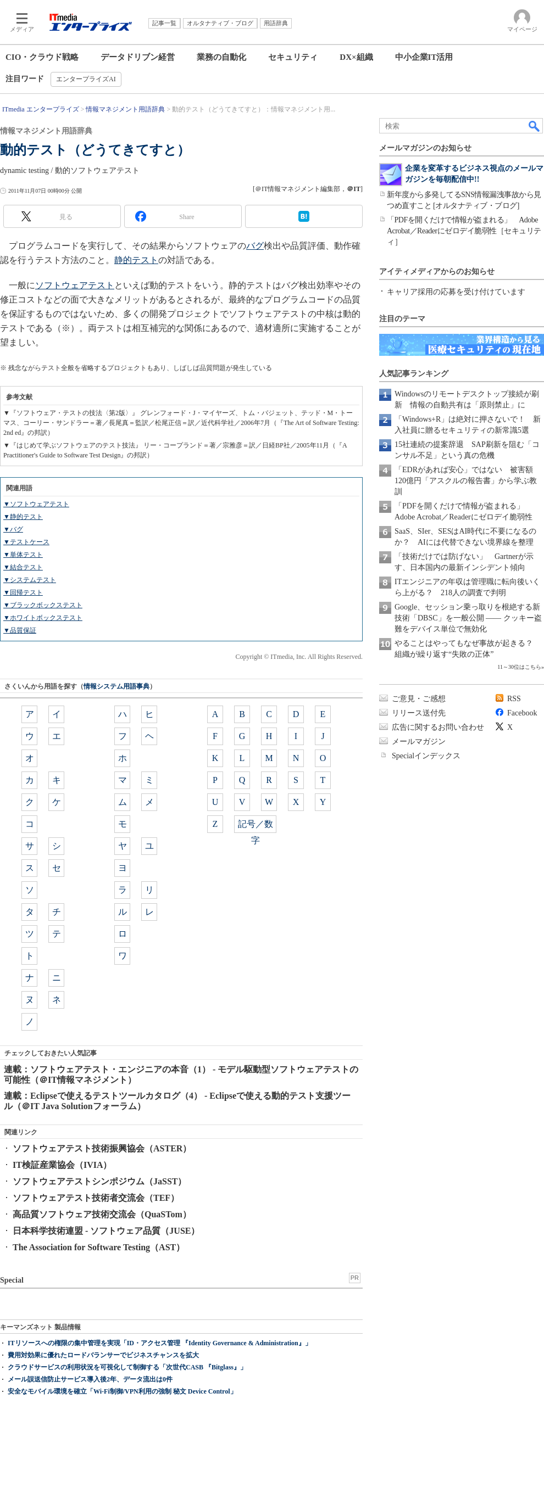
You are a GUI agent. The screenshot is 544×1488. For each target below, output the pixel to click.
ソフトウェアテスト (74, 285)
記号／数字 (255, 826)
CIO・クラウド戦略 (42, 57)
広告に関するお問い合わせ (438, 727)
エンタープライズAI (86, 79)
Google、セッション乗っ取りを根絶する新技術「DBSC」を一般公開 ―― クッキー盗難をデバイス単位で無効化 (468, 618)
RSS (514, 699)
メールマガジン (419, 741)
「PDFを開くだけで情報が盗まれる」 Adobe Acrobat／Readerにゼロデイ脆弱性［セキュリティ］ (464, 231)
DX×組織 (356, 57)
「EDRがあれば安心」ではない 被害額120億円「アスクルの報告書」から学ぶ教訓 (466, 481)
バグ (255, 245)
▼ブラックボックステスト (42, 605)
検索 (534, 125)
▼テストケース (26, 542)
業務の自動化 (221, 57)
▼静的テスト (23, 517)
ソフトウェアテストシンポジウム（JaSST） (99, 1181)
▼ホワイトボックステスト (42, 618)
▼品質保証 (19, 630)
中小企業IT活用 (424, 57)
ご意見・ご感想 (419, 699)
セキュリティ (293, 57)
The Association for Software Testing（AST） (99, 1247)
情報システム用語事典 (116, 686)
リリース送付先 (419, 713)
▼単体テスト (23, 554)
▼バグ (13, 529)
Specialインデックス (426, 756)
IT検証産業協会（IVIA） (62, 1165)
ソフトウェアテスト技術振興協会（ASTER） (102, 1148)
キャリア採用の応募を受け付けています (456, 292)
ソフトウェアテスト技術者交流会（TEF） (96, 1197)
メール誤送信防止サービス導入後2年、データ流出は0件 (90, 1379)
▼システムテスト (29, 580)
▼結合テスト (23, 567)
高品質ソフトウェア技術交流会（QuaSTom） (102, 1214)
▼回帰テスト (23, 592)
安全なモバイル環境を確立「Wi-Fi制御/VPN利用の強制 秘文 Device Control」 (122, 1391)
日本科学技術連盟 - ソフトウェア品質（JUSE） (106, 1230)
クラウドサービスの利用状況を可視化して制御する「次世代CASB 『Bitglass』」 (127, 1367)
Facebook (522, 713)
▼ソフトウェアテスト (36, 504)
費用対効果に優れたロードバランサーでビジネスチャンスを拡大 (103, 1355)
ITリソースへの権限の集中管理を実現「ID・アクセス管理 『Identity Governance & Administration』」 (160, 1343)
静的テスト (136, 260)
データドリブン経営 (138, 57)
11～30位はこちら (519, 667)
